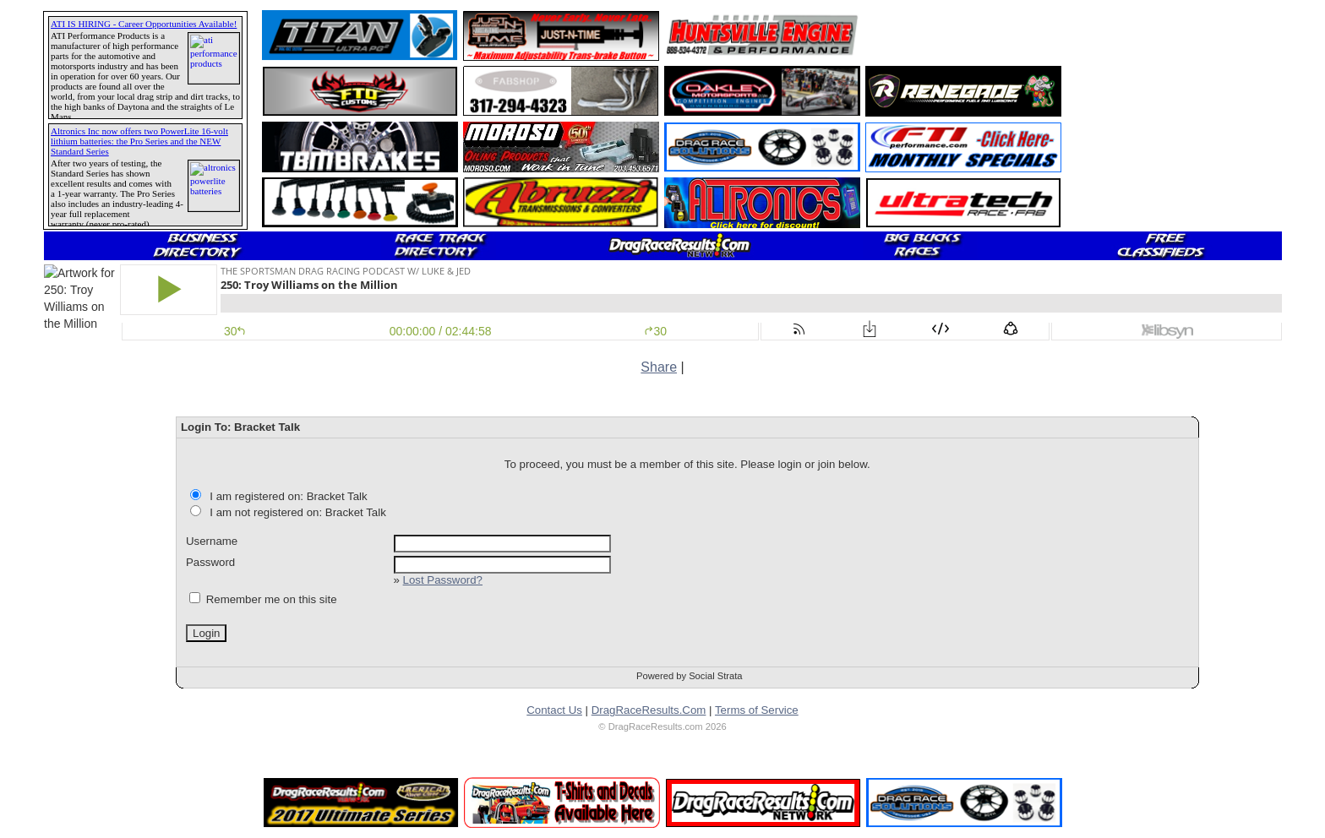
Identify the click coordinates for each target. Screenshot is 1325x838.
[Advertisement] (964, 35)
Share (659, 367)
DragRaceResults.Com (649, 710)
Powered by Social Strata (689, 676)
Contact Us (554, 710)
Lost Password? (443, 580)
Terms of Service (757, 710)
